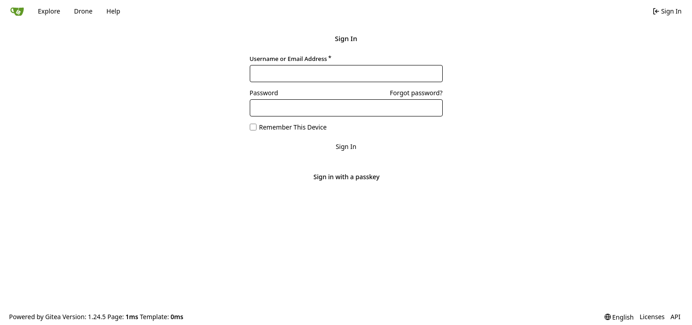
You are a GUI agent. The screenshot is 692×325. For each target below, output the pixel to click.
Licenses (652, 316)
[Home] (17, 11)
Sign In (346, 146)
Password (264, 92)
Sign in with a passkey (346, 177)
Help (113, 11)
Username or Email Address (288, 59)
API (675, 316)
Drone (83, 11)
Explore (49, 11)
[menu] (619, 317)
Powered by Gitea (35, 316)
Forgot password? (416, 92)
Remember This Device (293, 127)
